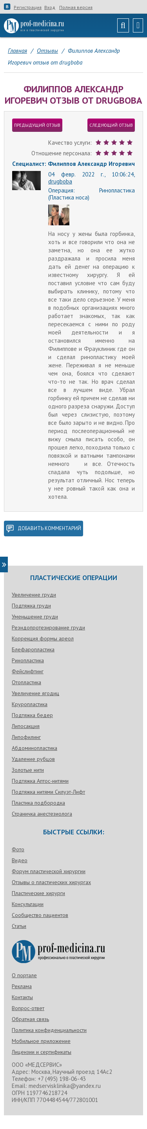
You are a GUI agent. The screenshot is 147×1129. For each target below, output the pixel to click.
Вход (49, 7)
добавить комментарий (43, 528)
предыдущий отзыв (37, 125)
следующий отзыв (111, 125)
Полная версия (76, 7)
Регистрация (28, 7)
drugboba (60, 181)
